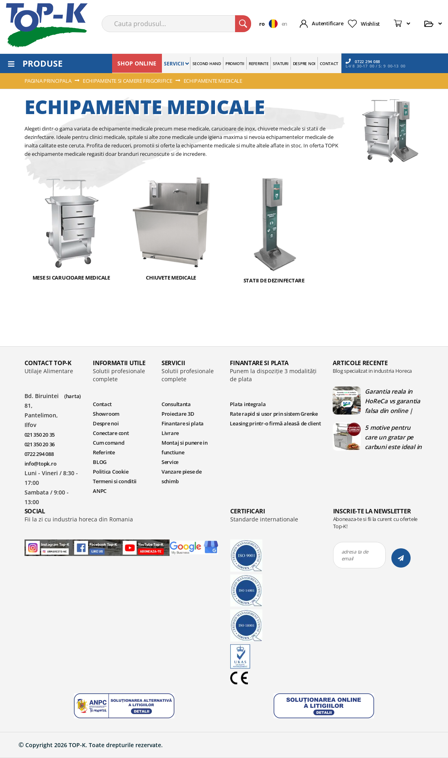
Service (170, 580)
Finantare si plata (183, 542)
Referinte (104, 570)
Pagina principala (49, 80)
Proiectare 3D (178, 532)
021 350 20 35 (40, 553)
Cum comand (108, 561)
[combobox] (176, 23)
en (284, 23)
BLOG (99, 580)
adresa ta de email (355, 673)
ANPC (99, 609)
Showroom (106, 532)
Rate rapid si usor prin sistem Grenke (273, 532)
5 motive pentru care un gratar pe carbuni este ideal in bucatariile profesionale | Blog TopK (393, 555)
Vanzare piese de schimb (182, 594)
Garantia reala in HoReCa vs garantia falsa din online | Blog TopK (392, 519)
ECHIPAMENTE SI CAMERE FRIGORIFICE (128, 80)
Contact (102, 522)
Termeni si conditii (115, 599)
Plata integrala (248, 522)
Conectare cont (111, 551)
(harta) (72, 514)
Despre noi (106, 542)
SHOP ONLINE (136, 63)
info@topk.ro (41, 582)
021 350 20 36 (40, 562)
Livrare (170, 551)
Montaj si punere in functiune (185, 566)
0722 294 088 (363, 61)
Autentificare (328, 23)
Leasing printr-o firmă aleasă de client (275, 542)
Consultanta (176, 522)
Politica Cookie (110, 590)
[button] (270, 23)
